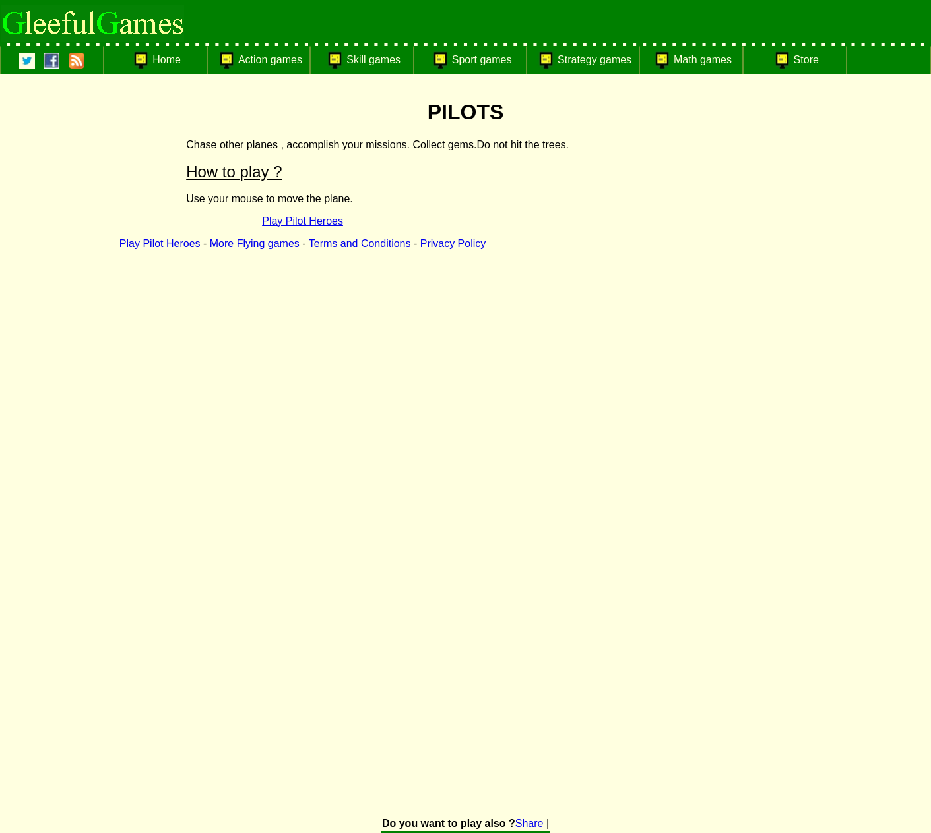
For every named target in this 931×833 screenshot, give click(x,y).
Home (166, 59)
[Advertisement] (766, 307)
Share (529, 823)
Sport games (482, 59)
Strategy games (594, 59)
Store (806, 59)
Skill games (373, 59)
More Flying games (255, 243)
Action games (270, 59)
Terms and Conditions (360, 243)
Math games (703, 59)
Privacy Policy (453, 243)
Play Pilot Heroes (302, 221)
